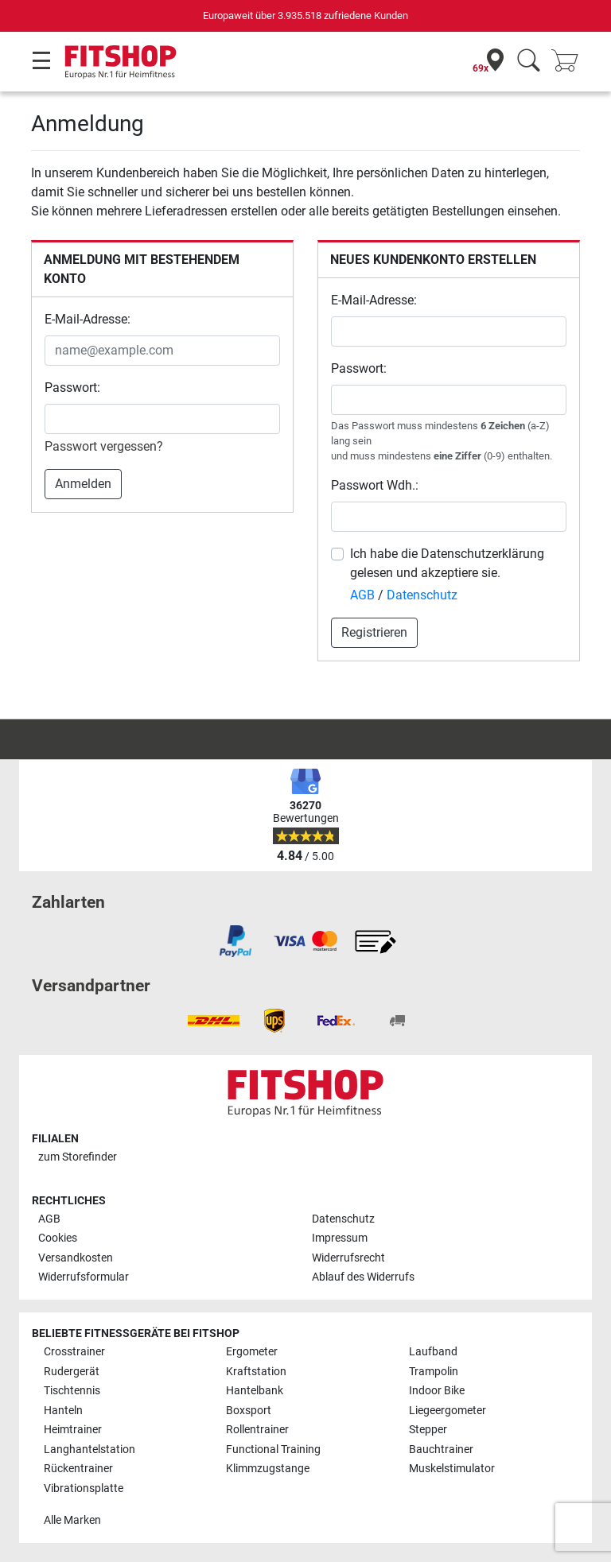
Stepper (428, 1429)
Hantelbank (254, 1390)
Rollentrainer (257, 1429)
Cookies (57, 1238)
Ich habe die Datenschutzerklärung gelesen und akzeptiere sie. (447, 563)
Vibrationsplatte (83, 1488)
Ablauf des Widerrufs (363, 1277)
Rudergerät (71, 1371)
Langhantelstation (89, 1449)
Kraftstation (256, 1371)
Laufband (433, 1352)
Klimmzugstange (267, 1468)
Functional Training (273, 1449)
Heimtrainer (73, 1429)
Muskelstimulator (452, 1468)
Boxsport (248, 1410)
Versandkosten (75, 1258)
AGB (362, 595)
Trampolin (433, 1371)
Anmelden (83, 483)
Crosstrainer (74, 1352)
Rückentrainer (78, 1468)
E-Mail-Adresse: (87, 319)
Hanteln (63, 1410)
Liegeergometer (447, 1410)
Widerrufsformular (83, 1277)
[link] (235, 941)
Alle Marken (72, 1520)
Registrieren (374, 632)
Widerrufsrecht (348, 1258)
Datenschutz (422, 595)
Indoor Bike (437, 1390)
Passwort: (72, 387)
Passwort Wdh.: (374, 485)
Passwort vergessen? (104, 446)
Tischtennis (72, 1390)
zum (77, 1157)
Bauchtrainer (441, 1449)
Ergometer (252, 1352)
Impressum (340, 1238)
